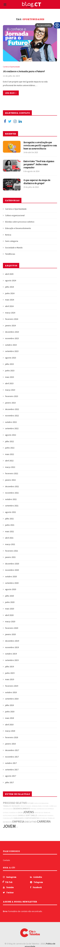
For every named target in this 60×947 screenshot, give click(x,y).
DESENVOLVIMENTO (21, 808)
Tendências (10, 254)
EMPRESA (18, 821)
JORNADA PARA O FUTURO (39, 806)
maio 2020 (9, 608)
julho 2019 (9, 666)
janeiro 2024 (10, 325)
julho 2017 (9, 782)
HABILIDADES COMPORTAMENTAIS (26, 818)
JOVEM (9, 826)
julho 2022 (9, 441)
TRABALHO (7, 806)
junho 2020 (9, 602)
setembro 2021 (11, 505)
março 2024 (10, 312)
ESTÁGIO (6, 813)
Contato (6, 860)
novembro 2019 (12, 647)
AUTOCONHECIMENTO (10, 816)
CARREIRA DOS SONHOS (45, 816)
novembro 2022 (12, 415)
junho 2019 (9, 673)
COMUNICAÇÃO (8, 818)
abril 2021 (9, 537)
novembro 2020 (12, 570)
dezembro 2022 (12, 409)
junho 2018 (9, 711)
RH (17, 827)
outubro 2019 (11, 653)
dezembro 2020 (12, 563)
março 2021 (10, 544)
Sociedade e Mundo (14, 247)
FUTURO (30, 803)
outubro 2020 (11, 576)
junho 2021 (9, 525)
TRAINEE (33, 809)
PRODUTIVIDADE (25, 806)
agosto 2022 (10, 435)
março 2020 (10, 621)
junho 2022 (9, 447)
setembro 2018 (11, 698)
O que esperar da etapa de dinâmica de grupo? (36, 182)
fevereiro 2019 (11, 686)
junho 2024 (9, 293)
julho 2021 (9, 518)
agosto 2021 (10, 512)
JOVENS (28, 812)
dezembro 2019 (12, 641)
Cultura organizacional (14, 215)
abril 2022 (9, 460)
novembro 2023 (12, 338)
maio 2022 (9, 454)
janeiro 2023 (10, 402)
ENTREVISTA (7, 822)
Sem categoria (11, 241)
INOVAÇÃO (16, 806)
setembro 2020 (11, 583)
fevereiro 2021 (11, 550)
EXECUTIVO (31, 821)
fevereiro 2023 (11, 396)
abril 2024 (9, 306)
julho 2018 (9, 705)
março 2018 (10, 731)
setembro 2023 (11, 351)
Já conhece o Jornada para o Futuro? (24, 71)
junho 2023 (9, 370)
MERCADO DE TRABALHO (42, 813)
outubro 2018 (11, 692)
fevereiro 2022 (11, 473)
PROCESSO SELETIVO (15, 803)
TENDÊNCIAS (13, 813)
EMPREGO (21, 815)
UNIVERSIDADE (8, 809)
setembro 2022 (11, 428)
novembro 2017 (12, 756)
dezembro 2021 (12, 486)
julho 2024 (9, 287)
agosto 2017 (10, 776)
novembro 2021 (12, 492)
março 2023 (10, 390)
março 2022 (10, 467)
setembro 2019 (11, 660)
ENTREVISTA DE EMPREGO (45, 809)
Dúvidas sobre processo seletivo (19, 221)
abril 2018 (9, 724)
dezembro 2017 (12, 750)
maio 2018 (9, 718)
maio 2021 (9, 531)
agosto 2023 (10, 357)
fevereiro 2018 (11, 737)
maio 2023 (9, 377)
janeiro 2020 (10, 634)
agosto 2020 (10, 589)
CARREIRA (44, 821)
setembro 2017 (11, 769)
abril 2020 (9, 615)
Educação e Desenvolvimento (18, 228)
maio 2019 (9, 679)
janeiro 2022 (10, 480)
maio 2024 (9, 299)
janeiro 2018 (10, 743)
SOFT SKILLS (31, 815)
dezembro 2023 (12, 332)
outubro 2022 (11, 422)
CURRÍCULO (53, 806)
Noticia (8, 234)
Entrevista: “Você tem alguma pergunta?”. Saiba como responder (38, 164)
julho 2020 (9, 595)
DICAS (20, 812)
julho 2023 (9, 364)
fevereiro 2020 (11, 628)
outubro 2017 (11, 763)
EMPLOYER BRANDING (41, 803)
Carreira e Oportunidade (11, 67)
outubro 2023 (11, 345)
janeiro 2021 (10, 557)
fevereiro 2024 (11, 319)
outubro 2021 (11, 499)
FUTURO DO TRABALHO (47, 818)
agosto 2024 (10, 280)
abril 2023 (9, 383)
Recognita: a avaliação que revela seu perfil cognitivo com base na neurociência (40, 145)
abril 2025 (9, 274)
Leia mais (11, 93)
